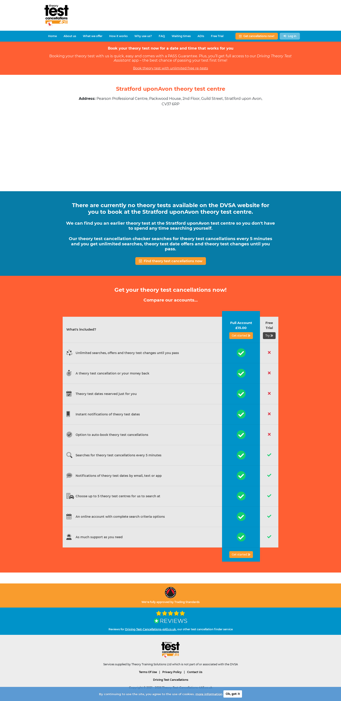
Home (52, 36)
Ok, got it (233, 694)
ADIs (201, 36)
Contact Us (194, 672)
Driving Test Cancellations (170, 679)
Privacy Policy (172, 672)
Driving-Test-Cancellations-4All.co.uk (150, 629)
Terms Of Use (148, 672)
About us (70, 36)
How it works (118, 36)
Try (269, 335)
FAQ (162, 36)
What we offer (92, 36)
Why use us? (143, 36)
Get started (241, 335)
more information (208, 694)
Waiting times (181, 36)
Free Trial (217, 36)
